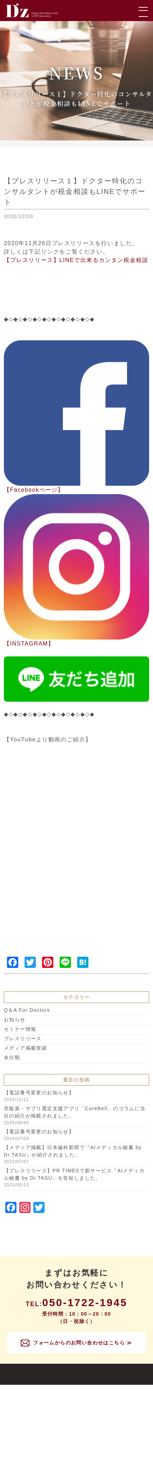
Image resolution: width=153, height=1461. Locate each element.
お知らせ (15, 1019)
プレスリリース (23, 1038)
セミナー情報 (20, 1029)
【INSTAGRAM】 (29, 644)
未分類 (12, 1057)
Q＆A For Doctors (27, 1010)
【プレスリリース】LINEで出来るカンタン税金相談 (76, 260)
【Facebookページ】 (34, 490)
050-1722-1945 (84, 1302)
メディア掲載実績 (25, 1048)
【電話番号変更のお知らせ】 (39, 1092)
